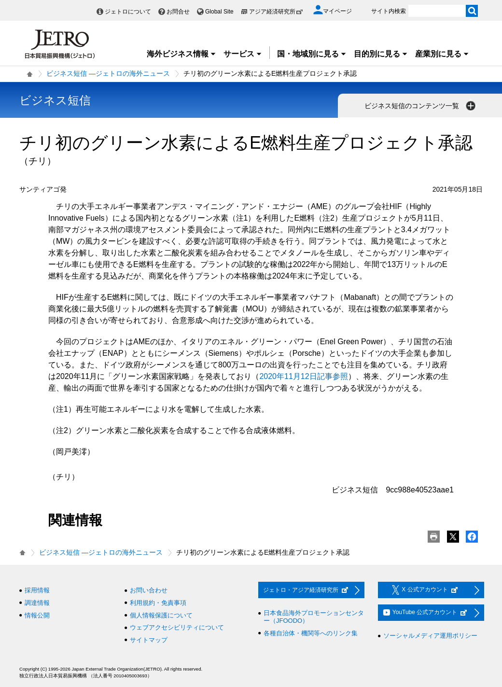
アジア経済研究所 (276, 11)
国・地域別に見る (312, 54)
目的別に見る (381, 54)
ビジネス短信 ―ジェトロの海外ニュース (108, 73)
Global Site (219, 11)
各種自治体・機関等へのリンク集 (311, 633)
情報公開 (37, 615)
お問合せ (178, 11)
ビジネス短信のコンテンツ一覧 (420, 106)
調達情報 (37, 602)
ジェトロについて (128, 11)
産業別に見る (442, 54)
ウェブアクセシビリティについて (177, 627)
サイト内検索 (388, 11)
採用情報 (37, 590)
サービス (242, 54)
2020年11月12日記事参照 (303, 376)
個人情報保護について (161, 615)
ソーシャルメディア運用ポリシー (430, 635)
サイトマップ (148, 640)
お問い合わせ (148, 590)
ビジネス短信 (55, 100)
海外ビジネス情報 (181, 54)
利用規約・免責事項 (158, 602)
